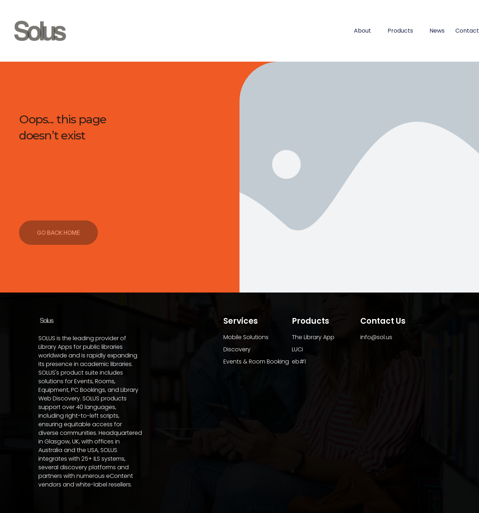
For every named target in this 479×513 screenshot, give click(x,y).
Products (403, 30)
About (365, 30)
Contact (467, 31)
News (437, 31)
